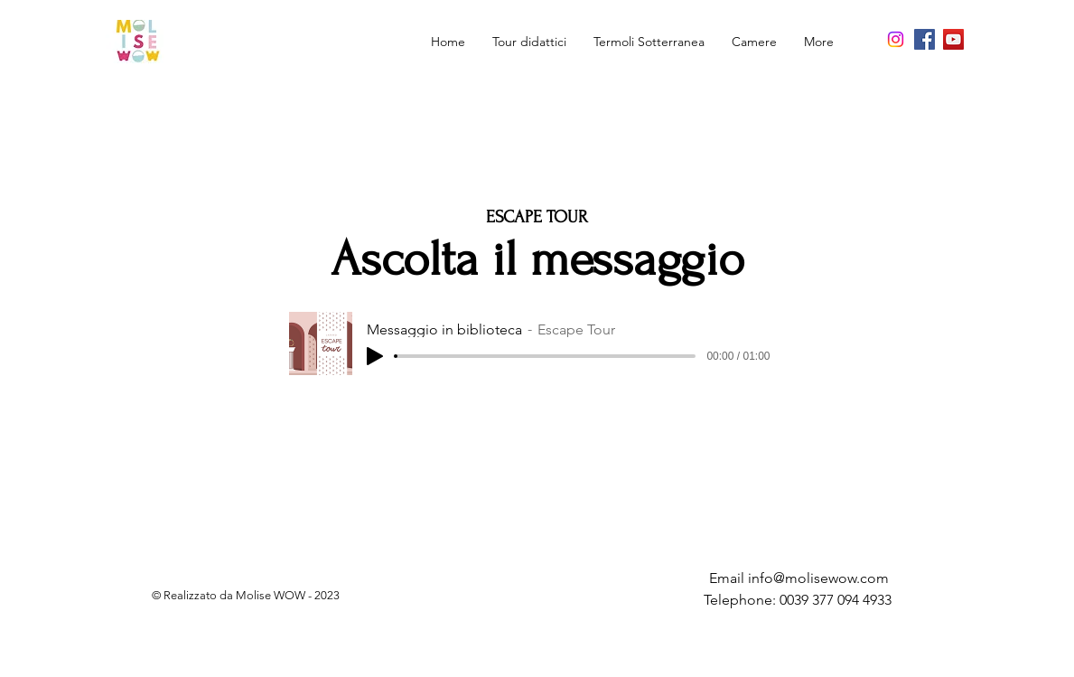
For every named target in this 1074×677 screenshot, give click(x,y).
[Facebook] (924, 39)
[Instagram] (895, 39)
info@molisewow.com (818, 578)
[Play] (375, 356)
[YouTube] (953, 39)
